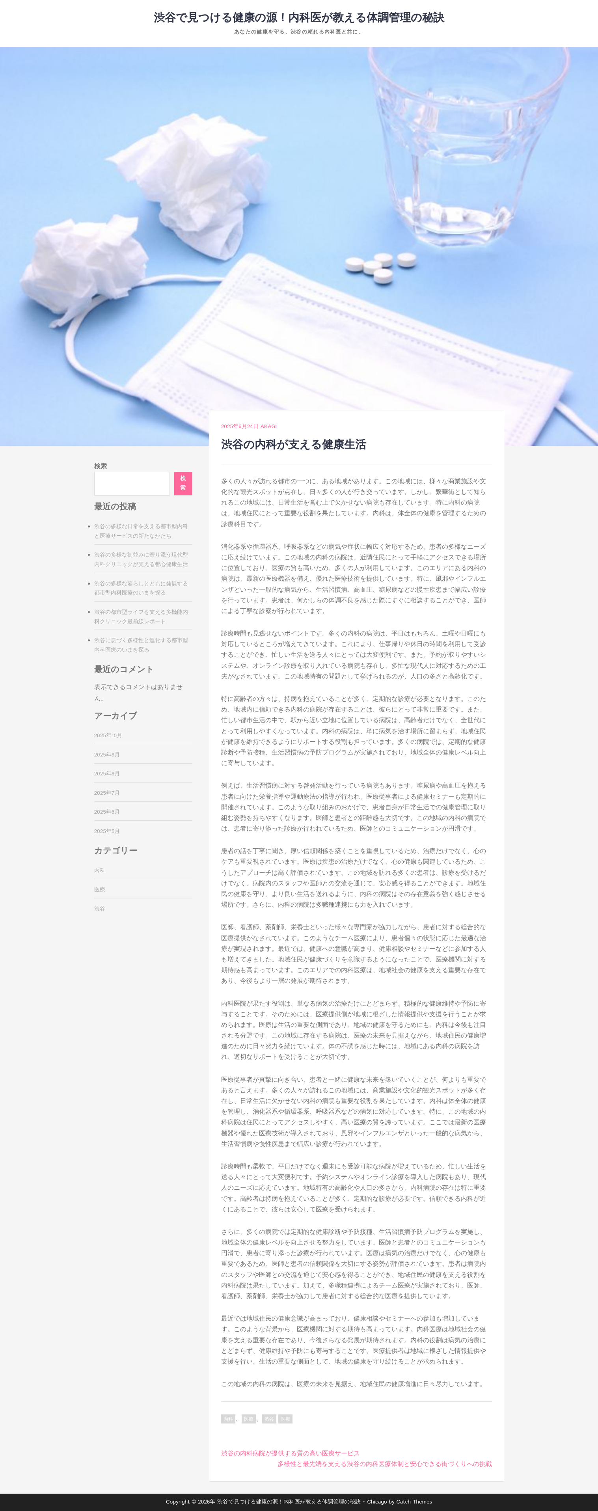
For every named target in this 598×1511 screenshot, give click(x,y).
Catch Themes (414, 1502)
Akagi (269, 426)
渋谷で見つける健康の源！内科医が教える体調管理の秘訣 (299, 18)
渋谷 (269, 1419)
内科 (228, 1419)
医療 (248, 1419)
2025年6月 (107, 812)
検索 (100, 466)
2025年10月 (108, 736)
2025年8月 (107, 774)
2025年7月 (107, 793)
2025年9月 (107, 755)
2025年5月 (107, 831)
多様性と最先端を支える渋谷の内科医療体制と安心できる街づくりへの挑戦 (385, 1464)
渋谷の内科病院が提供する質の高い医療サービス (290, 1453)
